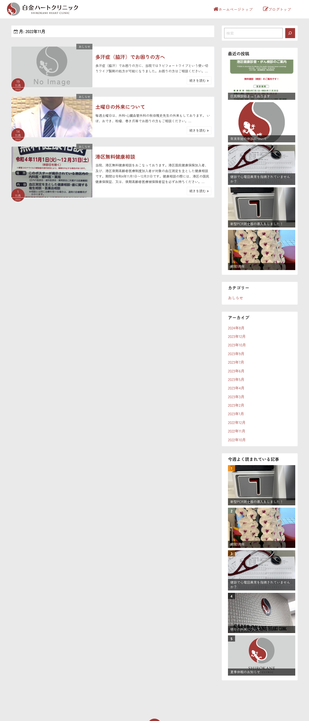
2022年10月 (237, 439)
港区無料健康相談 (115, 156)
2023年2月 (236, 405)
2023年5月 (236, 379)
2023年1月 (236, 413)
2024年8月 (236, 328)
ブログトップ (277, 9)
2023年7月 (236, 362)
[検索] (290, 33)
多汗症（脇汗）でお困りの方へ (130, 56)
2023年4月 (236, 388)
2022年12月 (237, 422)
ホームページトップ (233, 9)
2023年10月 (237, 345)
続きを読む (199, 80)
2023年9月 (236, 353)
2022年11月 (236, 431)
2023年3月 (236, 396)
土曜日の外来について (120, 106)
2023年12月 (237, 336)
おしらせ (84, 46)
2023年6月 (236, 371)
